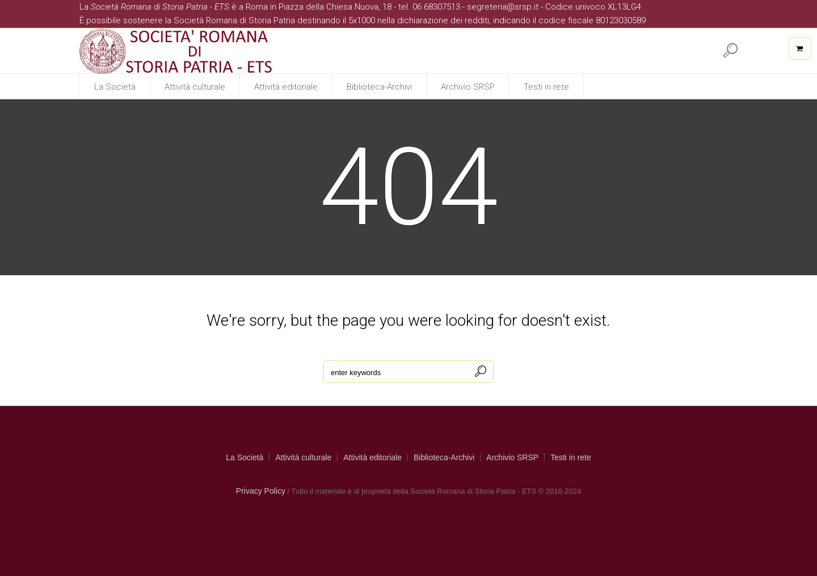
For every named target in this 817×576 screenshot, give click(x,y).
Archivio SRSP (512, 457)
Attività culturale (303, 457)
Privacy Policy (260, 490)
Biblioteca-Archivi (444, 457)
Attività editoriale (372, 457)
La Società (244, 457)
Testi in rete (570, 457)
